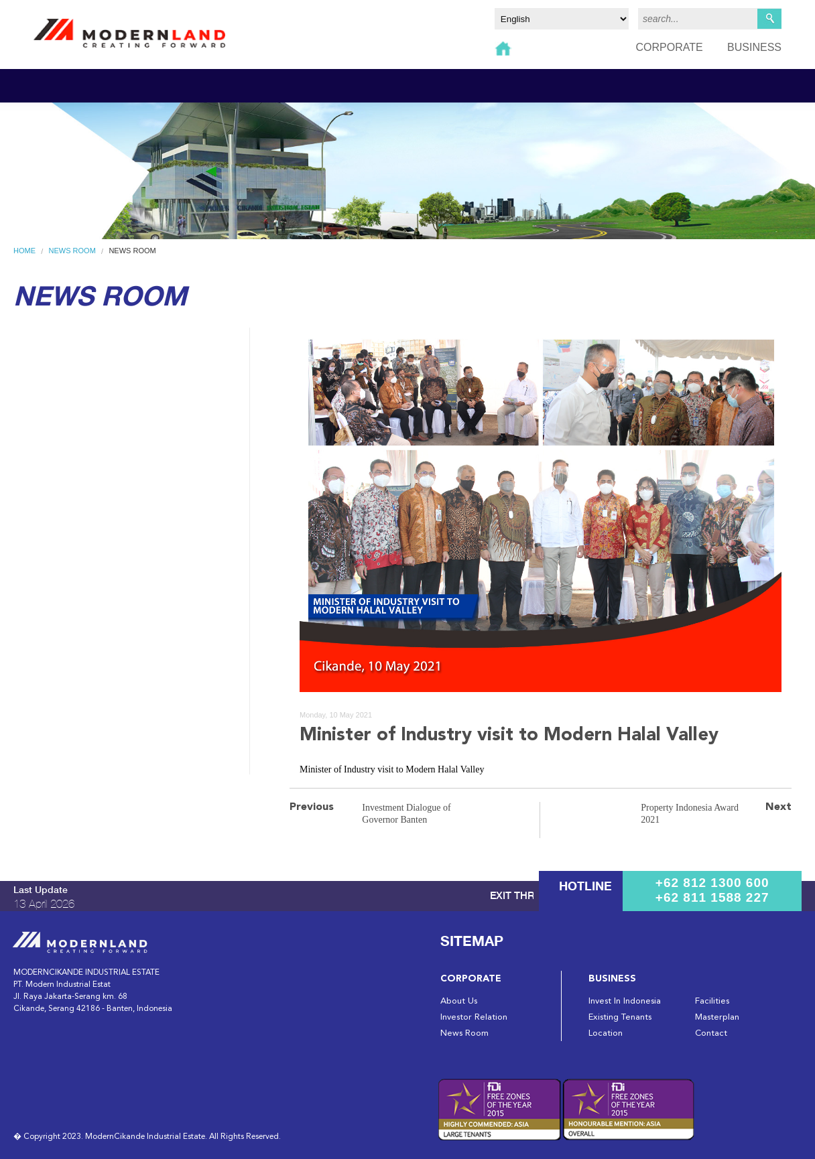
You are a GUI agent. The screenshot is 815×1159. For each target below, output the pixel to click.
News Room (72, 251)
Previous (312, 807)
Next (778, 807)
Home (24, 251)
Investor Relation (473, 1017)
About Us (458, 1001)
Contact (711, 1033)
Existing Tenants (619, 1017)
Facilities (712, 1001)
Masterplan (717, 1017)
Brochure (41, 373)
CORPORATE (668, 47)
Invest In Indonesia (624, 1001)
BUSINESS (754, 47)
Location (605, 1033)
